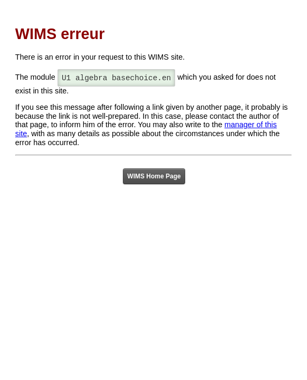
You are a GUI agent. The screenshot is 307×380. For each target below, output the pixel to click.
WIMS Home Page (153, 176)
